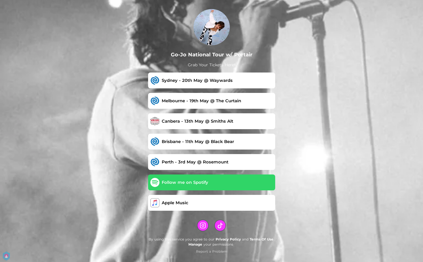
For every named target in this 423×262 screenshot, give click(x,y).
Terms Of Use (261, 239)
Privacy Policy (228, 239)
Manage (195, 244)
